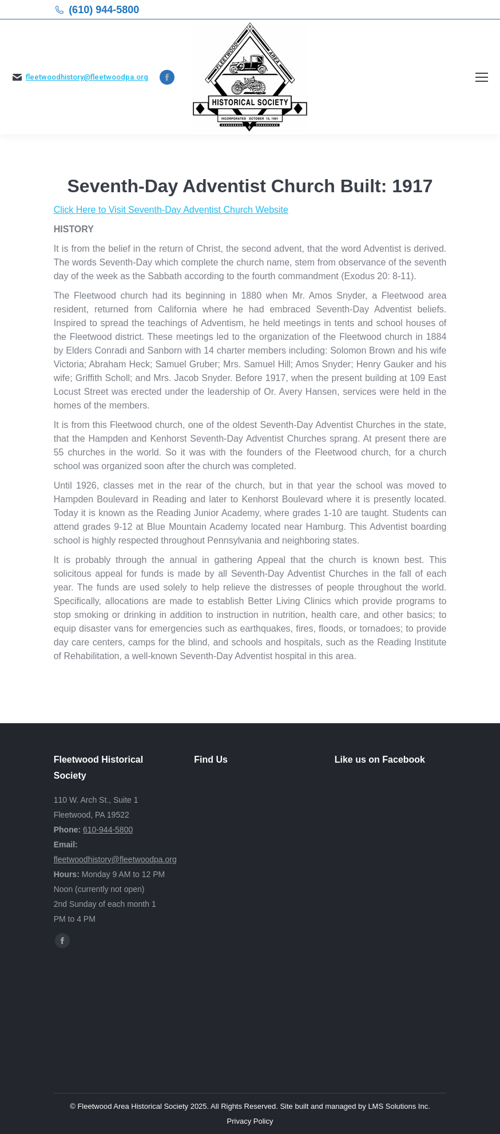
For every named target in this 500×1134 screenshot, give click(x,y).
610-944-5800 (108, 829)
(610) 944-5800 (104, 9)
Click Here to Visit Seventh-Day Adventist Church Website (171, 210)
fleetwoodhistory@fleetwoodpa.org (87, 77)
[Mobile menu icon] (482, 77)
